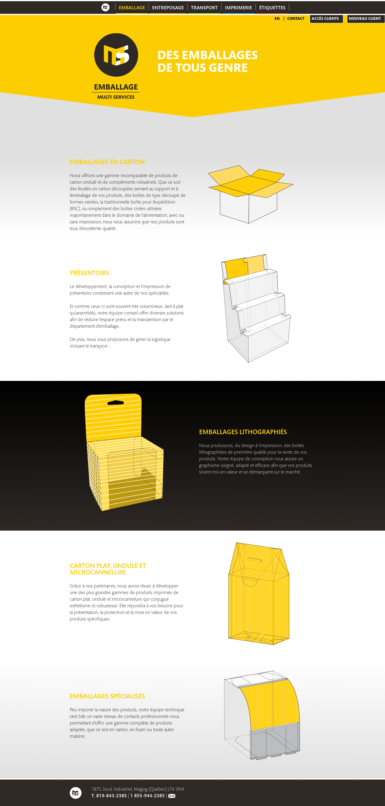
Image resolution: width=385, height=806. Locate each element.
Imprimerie (238, 8)
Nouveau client (365, 19)
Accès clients (325, 19)
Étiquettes (272, 8)
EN (277, 19)
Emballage (132, 8)
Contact (295, 19)
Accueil (106, 7)
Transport (204, 8)
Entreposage (168, 8)
